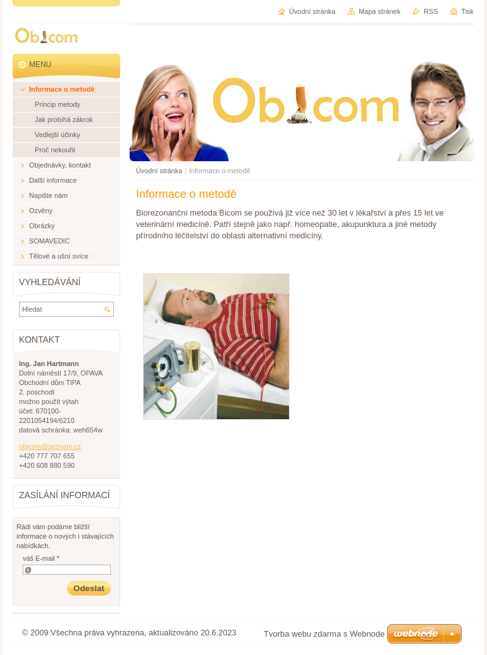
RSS (431, 11)
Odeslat (88, 588)
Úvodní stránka (159, 170)
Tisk (467, 11)
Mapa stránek (379, 11)
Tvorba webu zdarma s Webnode (324, 634)
